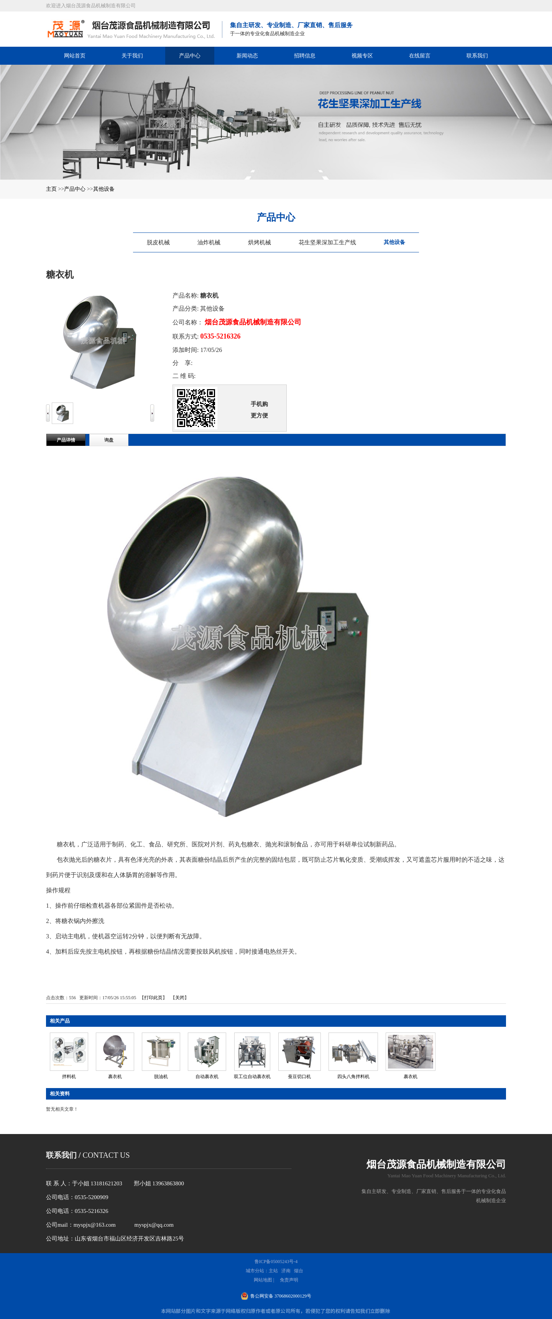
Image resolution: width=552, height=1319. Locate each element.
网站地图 (263, 1280)
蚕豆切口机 (299, 1076)
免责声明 (289, 1280)
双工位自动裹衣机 (252, 1076)
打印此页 (153, 997)
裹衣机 (115, 1076)
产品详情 (66, 440)
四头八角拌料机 (353, 1076)
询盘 (108, 440)
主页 (51, 189)
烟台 (298, 1270)
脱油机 (161, 1076)
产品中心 (74, 189)
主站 (273, 1270)
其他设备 (104, 189)
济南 (286, 1270)
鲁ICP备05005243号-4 (276, 1261)
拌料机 (69, 1076)
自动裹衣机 (207, 1076)
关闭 (179, 997)
